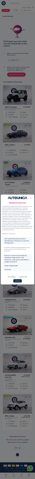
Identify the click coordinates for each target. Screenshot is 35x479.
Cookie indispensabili (11, 266)
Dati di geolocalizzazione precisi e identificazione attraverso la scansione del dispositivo (16, 241)
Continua (17, 281)
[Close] (30, 198)
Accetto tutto (23, 276)
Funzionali (7, 269)
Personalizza (11, 276)
